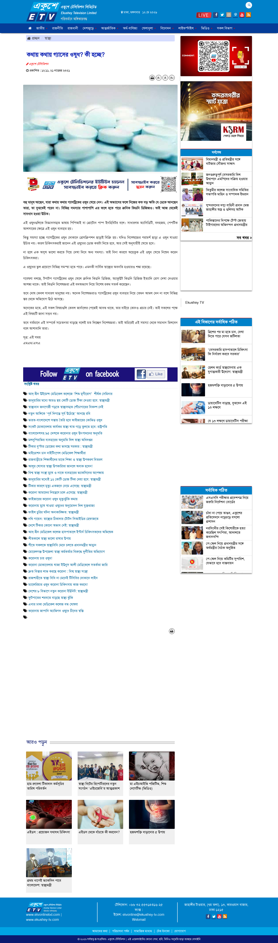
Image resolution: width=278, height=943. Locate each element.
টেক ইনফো (163, 931)
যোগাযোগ (180, 931)
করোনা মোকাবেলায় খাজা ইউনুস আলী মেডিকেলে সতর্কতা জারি (68, 565)
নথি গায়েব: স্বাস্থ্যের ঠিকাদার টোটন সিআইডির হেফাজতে (63, 518)
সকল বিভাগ (226, 28)
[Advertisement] (100, 690)
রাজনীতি (57, 28)
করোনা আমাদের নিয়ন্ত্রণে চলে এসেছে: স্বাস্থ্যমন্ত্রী (57, 492)
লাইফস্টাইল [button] (187, 28)
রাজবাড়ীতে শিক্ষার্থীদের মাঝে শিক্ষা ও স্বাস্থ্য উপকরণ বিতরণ (65, 459)
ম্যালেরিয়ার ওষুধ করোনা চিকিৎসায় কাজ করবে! (58, 584)
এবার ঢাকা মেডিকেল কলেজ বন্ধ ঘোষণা (53, 604)
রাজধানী (73, 28)
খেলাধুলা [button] (149, 28)
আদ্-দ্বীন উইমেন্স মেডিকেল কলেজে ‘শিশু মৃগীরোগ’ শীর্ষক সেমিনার (70, 394)
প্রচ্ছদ (33, 38)
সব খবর (244, 237)
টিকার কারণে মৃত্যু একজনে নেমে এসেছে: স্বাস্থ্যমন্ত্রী (59, 486)
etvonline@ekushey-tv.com (143, 914)
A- (158, 78)
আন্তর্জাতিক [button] (109, 28)
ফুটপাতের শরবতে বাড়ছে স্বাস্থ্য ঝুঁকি (50, 597)
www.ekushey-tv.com (42, 919)
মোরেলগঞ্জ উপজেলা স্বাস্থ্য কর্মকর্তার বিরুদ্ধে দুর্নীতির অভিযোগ (66, 551)
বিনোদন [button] (167, 28)
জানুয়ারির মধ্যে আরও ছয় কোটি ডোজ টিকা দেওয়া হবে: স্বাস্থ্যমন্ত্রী (69, 400)
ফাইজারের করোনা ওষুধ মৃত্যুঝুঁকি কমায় (53, 499)
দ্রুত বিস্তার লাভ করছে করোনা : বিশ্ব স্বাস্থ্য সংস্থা (58, 571)
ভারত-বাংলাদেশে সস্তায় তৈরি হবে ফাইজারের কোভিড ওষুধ (65, 420)
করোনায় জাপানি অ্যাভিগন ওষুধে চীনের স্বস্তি (56, 611)
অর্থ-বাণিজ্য (130, 28)
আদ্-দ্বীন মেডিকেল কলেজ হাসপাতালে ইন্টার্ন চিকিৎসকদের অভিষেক (70, 532)
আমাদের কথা (100, 931)
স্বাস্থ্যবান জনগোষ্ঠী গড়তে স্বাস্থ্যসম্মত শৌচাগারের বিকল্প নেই (65, 407)
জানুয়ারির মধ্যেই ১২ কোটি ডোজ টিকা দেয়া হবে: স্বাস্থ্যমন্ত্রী (64, 479)
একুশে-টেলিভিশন (116, 939)
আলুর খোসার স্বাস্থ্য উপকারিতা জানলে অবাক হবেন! (60, 466)
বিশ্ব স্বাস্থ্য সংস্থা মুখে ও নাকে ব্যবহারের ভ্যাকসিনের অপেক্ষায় (66, 472)
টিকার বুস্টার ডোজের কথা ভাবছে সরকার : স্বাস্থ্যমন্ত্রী (60, 446)
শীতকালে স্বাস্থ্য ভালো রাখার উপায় (49, 538)
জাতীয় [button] (41, 28)
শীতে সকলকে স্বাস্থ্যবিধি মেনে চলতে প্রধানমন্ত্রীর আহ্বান (62, 545)
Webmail (139, 919)
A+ (172, 78)
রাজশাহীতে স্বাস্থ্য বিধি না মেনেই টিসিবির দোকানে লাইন (63, 578)
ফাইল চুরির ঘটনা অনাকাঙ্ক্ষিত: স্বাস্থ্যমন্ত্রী (53, 512)
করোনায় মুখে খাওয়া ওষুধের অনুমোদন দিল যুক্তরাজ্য (61, 505)
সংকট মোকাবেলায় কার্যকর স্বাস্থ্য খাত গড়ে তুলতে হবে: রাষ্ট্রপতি (67, 426)
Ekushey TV (194, 302)
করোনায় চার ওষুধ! (40, 558)
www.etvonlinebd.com (43, 914)
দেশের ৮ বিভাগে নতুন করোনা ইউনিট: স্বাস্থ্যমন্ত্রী (58, 591)
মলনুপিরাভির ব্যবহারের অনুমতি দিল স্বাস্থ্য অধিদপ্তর (60, 440)
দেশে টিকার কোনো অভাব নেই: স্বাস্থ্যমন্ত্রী (53, 525)
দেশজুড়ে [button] (90, 28)
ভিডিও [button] (206, 28)
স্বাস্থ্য (48, 38)
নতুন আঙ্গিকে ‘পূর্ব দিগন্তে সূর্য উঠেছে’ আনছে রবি (59, 413)
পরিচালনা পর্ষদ (120, 931)
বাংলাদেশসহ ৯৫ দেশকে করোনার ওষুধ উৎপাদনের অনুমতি (65, 433)
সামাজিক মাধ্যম (143, 931)
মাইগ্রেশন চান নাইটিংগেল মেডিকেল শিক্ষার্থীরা (57, 453)
